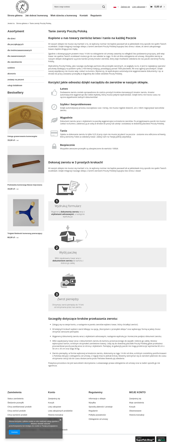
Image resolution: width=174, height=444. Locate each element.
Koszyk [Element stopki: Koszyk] (51, 403)
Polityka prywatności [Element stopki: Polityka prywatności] (97, 415)
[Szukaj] (104, 7)
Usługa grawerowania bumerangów (22, 136)
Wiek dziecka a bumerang (64, 15)
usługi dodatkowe (14, 85)
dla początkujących (15, 44)
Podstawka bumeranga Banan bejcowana (24, 185)
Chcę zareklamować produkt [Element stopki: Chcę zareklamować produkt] (19, 407)
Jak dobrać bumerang (36, 15)
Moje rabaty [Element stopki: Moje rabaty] (53, 419)
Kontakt (84, 15)
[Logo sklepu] (22, 6)
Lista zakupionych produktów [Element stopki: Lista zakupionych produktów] (60, 411)
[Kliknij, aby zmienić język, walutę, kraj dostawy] (116, 7)
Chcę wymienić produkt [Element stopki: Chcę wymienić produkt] (17, 415)
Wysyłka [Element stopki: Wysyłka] (92, 403)
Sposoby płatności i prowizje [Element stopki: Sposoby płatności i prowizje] (101, 407)
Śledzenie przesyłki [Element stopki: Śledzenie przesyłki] (15, 403)
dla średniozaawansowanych (19, 50)
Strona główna (14, 15)
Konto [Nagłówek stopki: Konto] (51, 392)
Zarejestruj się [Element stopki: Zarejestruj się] (54, 398)
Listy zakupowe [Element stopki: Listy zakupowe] (54, 407)
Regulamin (96, 15)
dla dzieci (11, 38)
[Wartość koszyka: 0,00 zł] (158, 7)
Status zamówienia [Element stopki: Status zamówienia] (15, 398)
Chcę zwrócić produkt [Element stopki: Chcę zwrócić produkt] (16, 411)
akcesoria (11, 74)
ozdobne (11, 68)
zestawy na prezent (15, 79)
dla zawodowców (14, 62)
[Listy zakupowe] (139, 7)
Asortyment (15, 31)
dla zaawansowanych (16, 56)
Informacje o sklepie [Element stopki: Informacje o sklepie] (97, 398)
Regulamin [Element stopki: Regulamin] (93, 411)
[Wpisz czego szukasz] (79, 7)
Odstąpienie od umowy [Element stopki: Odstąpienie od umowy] (98, 419)
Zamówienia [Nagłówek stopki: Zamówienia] (14, 392)
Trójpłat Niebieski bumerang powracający (24, 233)
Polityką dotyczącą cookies (19, 424)
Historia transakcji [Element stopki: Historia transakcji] (55, 415)
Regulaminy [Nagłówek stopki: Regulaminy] (95, 392)
